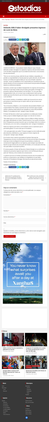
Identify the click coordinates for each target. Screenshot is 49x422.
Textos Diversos (6, 414)
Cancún (5, 344)
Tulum (28, 392)
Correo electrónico (9, 217)
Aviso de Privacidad (29, 402)
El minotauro (5, 405)
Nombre (6, 211)
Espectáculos (28, 410)
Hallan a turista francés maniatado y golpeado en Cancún (13, 348)
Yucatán (27, 394)
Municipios (10, 344)
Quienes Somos (28, 400)
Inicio (3, 386)
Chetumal (29, 389)
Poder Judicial (28, 412)
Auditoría (5, 402)
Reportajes (4, 387)
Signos (4, 412)
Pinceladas (5, 411)
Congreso (27, 408)
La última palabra (6, 409)
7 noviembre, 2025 (6, 351)
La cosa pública (6, 407)
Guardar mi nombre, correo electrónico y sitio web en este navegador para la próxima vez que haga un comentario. (24, 231)
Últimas (5, 331)
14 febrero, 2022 (6, 32)
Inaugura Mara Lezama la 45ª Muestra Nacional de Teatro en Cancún (11, 372)
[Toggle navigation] (3, 16)
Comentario (7, 195)
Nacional (5, 25)
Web (4, 223)
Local (4, 389)
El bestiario (5, 404)
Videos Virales (28, 413)
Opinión (3, 400)
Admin (12, 32)
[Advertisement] (24, 318)
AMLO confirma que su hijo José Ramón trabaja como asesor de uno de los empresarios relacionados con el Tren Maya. (35, 178)
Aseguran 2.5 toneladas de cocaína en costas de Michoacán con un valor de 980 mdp (35, 349)
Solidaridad (28, 367)
